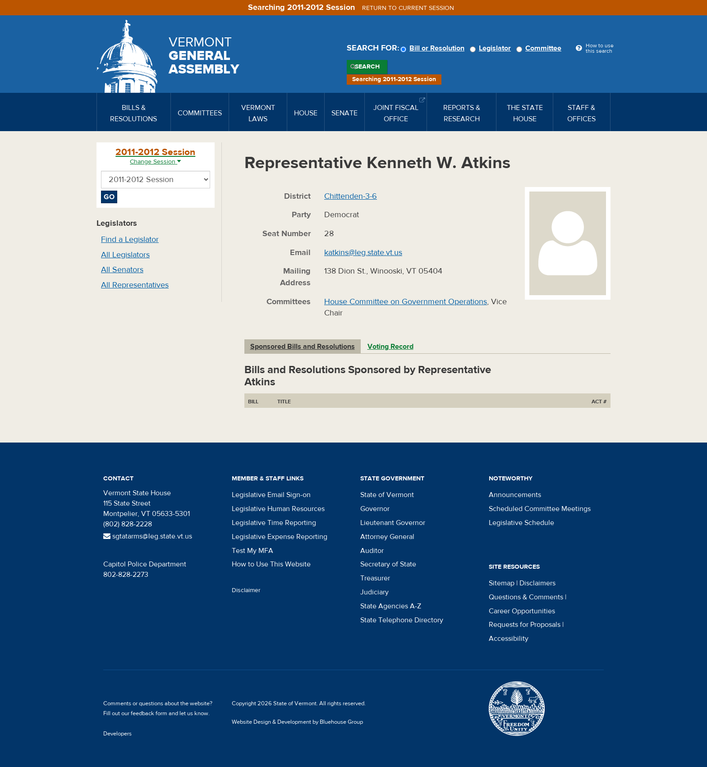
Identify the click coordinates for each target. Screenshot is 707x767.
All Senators (122, 270)
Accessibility (508, 638)
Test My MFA (252, 550)
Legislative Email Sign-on (271, 494)
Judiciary (374, 592)
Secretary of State (388, 564)
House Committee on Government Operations (405, 302)
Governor (375, 508)
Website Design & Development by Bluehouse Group (297, 722)
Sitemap (501, 583)
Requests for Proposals (524, 624)
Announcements (515, 494)
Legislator (492, 48)
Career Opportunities (522, 611)
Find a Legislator (130, 239)
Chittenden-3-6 (350, 196)
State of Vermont (387, 494)
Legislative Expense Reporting (279, 536)
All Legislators (125, 255)
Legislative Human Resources (278, 508)
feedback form (149, 713)
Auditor (372, 550)
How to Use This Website (271, 564)
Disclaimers (537, 583)
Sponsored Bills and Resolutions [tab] (302, 346)
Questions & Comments (526, 597)
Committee (540, 48)
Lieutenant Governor (392, 522)
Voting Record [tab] (390, 346)
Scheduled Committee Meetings (540, 508)
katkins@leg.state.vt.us (363, 252)
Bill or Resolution (433, 48)
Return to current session (408, 8)
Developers (117, 733)
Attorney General (387, 536)
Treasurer (375, 578)
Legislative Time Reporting (274, 522)
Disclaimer (246, 590)
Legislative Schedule (521, 522)
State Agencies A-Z (390, 606)
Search (367, 67)
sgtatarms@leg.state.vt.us (147, 536)
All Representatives (135, 285)
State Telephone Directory (401, 620)
